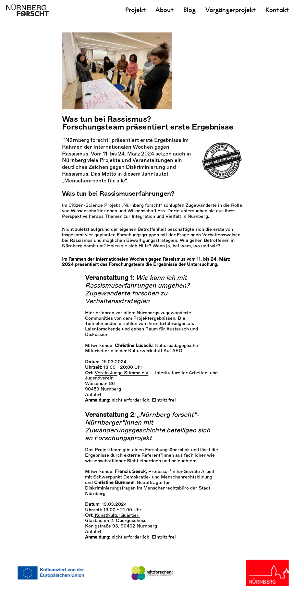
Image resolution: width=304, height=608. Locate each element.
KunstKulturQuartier (116, 532)
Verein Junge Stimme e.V (121, 390)
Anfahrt (93, 412)
